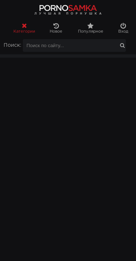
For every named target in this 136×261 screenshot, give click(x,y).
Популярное (90, 28)
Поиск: (12, 45)
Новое (56, 28)
